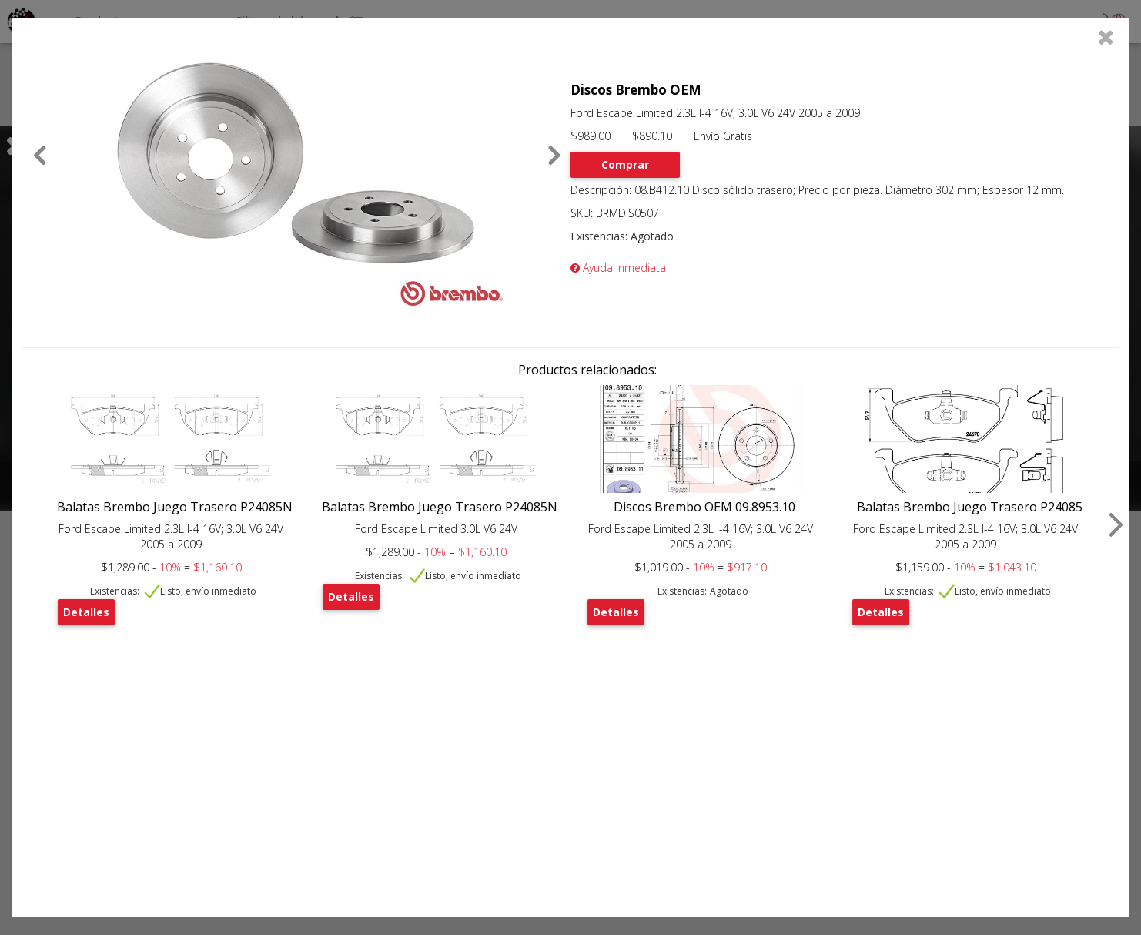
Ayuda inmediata (618, 267)
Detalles (86, 612)
